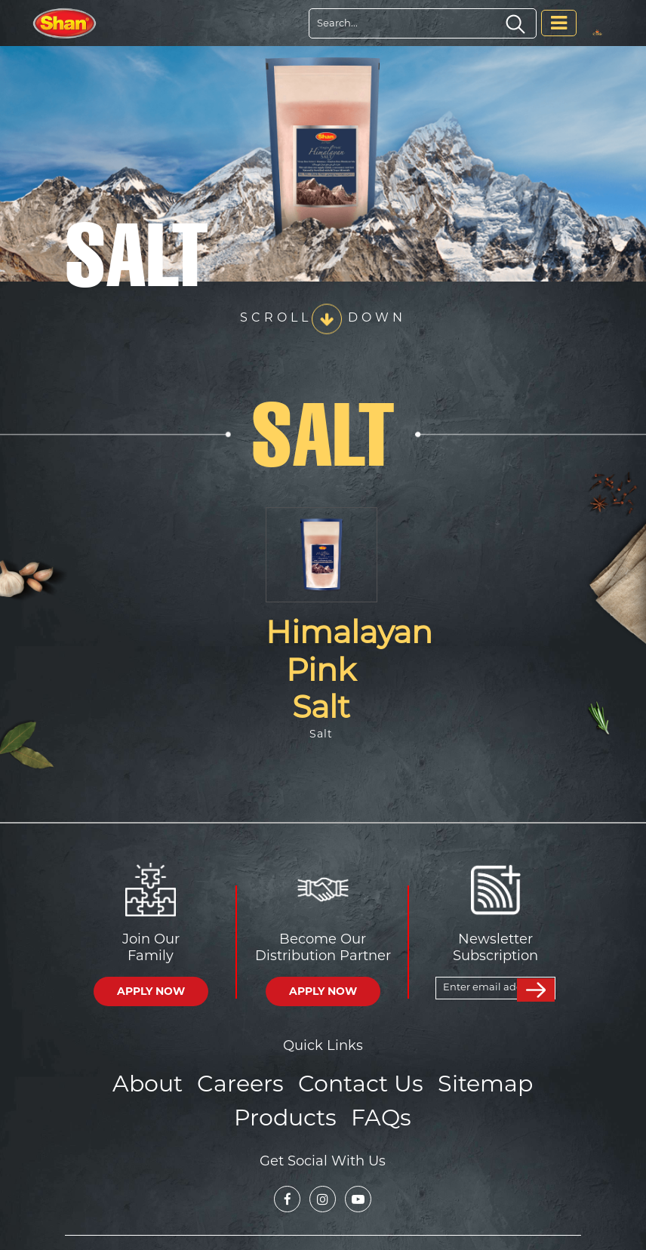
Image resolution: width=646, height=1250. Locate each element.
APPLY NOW (151, 991)
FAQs (375, 1110)
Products (289, 1110)
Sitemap (470, 1081)
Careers (249, 1081)
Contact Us (358, 1081)
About (165, 1081)
